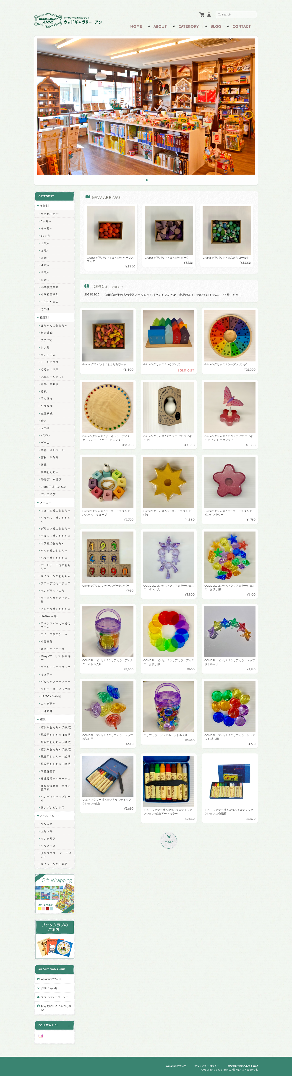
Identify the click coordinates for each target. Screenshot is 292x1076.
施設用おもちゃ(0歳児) (56, 727)
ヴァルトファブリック (55, 666)
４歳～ (45, 265)
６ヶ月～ (47, 228)
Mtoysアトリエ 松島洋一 (56, 658)
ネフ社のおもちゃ (53, 543)
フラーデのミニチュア (55, 583)
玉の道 (45, 428)
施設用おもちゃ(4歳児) (56, 756)
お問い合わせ (49, 988)
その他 (45, 309)
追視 (44, 391)
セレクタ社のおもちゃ (55, 608)
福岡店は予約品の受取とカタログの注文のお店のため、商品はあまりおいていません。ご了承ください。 (175, 295)
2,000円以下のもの (53, 486)
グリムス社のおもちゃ (55, 528)
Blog (216, 26)
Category (188, 26)
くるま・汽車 (50, 369)
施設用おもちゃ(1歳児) (56, 734)
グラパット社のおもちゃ (55, 519)
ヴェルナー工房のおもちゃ (55, 567)
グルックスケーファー (55, 681)
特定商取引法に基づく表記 (56, 1008)
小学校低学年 (50, 287)
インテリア (48, 838)
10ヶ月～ (47, 235)
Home (136, 26)
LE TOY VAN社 (51, 696)
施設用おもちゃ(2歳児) (56, 741)
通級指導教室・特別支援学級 (55, 787)
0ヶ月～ (46, 221)
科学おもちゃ (50, 472)
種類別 (44, 317)
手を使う (47, 398)
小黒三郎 (47, 641)
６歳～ (45, 279)
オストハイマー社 (53, 648)
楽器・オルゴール (53, 450)
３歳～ (45, 257)
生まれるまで (50, 213)
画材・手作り (50, 457)
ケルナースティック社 (55, 688)
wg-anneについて (51, 978)
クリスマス (48, 845)
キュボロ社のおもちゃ (55, 510)
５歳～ (45, 272)
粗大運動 (47, 332)
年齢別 (44, 205)
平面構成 (47, 405)
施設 (43, 719)
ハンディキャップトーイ (55, 798)
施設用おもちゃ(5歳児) (56, 763)
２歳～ (45, 250)
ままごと (47, 339)
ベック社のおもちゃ (54, 550)
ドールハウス (50, 362)
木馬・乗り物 (50, 384)
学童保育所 (48, 771)
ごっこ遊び (48, 494)
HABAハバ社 (49, 616)
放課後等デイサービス (55, 778)
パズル (45, 435)
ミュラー (47, 674)
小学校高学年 (50, 294)
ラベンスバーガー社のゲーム (55, 625)
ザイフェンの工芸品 (54, 863)
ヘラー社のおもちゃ (54, 557)
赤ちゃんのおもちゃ (54, 325)
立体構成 (47, 413)
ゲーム (45, 442)
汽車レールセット (53, 376)
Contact (241, 26)
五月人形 (47, 831)
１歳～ (45, 243)
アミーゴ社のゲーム (54, 634)
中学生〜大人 (50, 301)
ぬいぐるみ (48, 354)
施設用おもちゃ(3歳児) (56, 749)
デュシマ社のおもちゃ (55, 535)
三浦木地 (47, 711)
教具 (44, 464)
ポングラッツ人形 (53, 590)
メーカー (46, 502)
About (160, 26)
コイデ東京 (48, 703)
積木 (44, 420)
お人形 (45, 347)
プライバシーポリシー (54, 996)
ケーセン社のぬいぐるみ (55, 599)
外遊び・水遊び (51, 479)
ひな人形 (47, 823)
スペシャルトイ (50, 815)
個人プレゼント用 (53, 807)
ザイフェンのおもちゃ (55, 576)
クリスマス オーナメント (56, 855)
